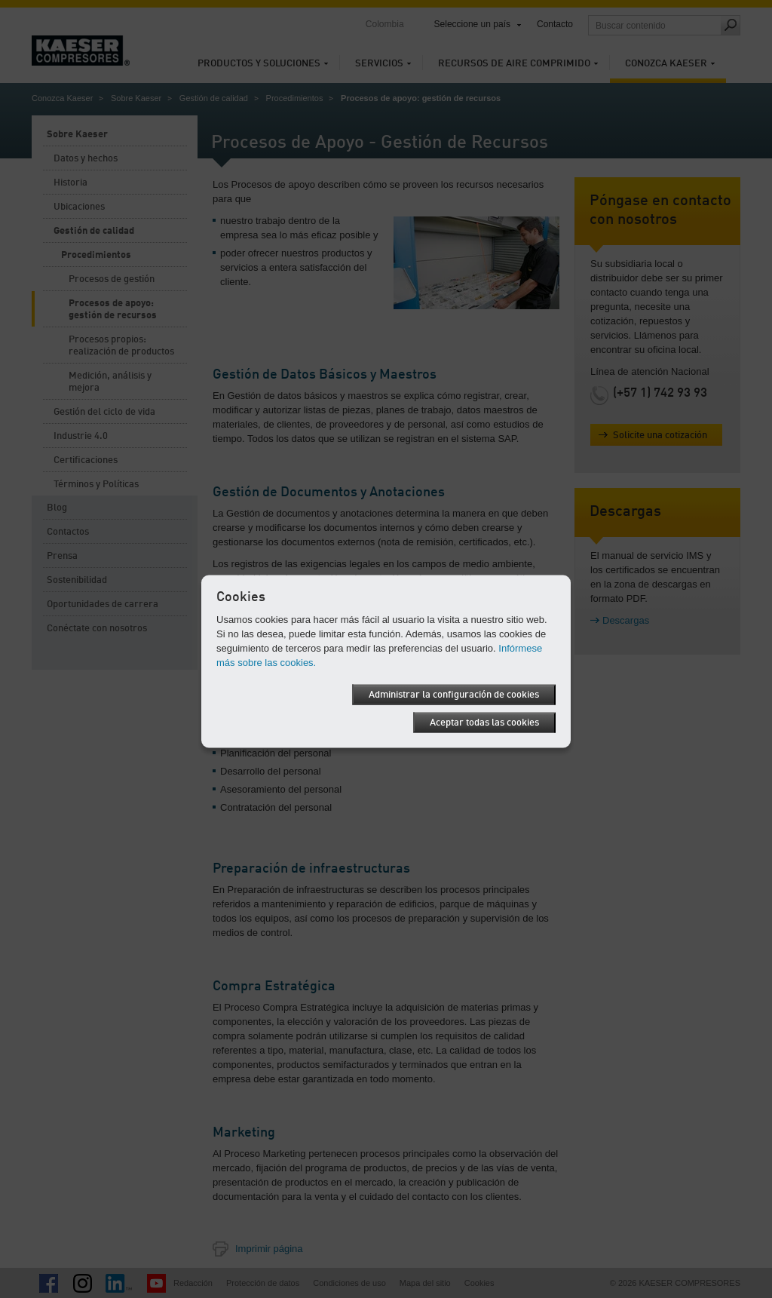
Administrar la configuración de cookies (454, 694)
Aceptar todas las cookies (484, 722)
